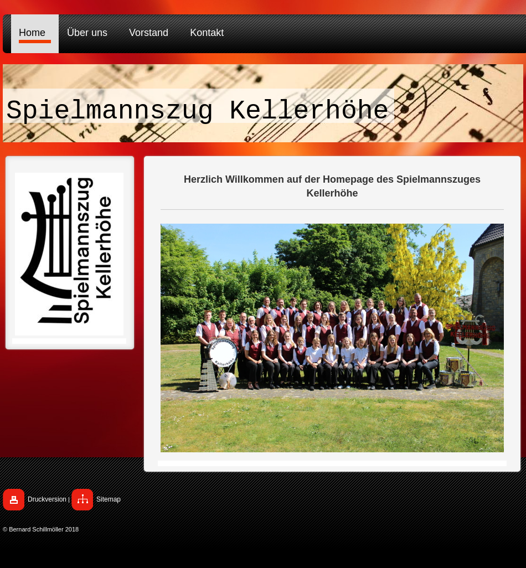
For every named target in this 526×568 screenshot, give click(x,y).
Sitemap (108, 499)
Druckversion (47, 499)
